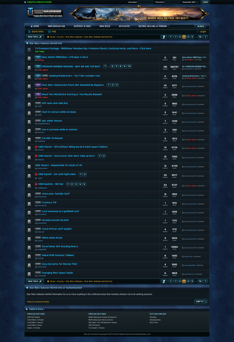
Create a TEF (49, 202)
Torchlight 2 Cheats (96, 328)
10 (129, 66)
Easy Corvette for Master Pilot (59, 264)
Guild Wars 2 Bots (34, 325)
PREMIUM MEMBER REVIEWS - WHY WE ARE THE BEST (71, 66)
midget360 (41, 249)
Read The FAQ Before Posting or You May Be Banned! (72, 94)
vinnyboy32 (191, 86)
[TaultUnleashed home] (46, 12)
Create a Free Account (39, 2)
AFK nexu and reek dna (55, 103)
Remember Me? (191, 2)
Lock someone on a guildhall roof (60, 211)
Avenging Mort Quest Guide (57, 272)
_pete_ (40, 178)
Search (200, 26)
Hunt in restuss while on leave (59, 112)
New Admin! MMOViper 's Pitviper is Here (65, 57)
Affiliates (124, 26)
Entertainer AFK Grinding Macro (60, 246)
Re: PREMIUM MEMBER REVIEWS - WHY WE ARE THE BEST (195, 67)
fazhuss (190, 69)
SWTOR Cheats (33, 317)
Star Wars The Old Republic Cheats (102, 322)
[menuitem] (52, 31)
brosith (40, 258)
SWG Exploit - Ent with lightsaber (57, 174)
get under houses (52, 120)
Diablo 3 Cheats (33, 328)
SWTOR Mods (94, 325)
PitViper (40, 60)
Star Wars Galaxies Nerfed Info (98, 37)
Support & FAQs (82, 26)
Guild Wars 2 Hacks (35, 322)
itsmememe (42, 168)
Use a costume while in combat (59, 129)
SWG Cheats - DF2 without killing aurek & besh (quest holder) (73, 146)
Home (35, 26)
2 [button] (179, 36)
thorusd (40, 132)
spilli (39, 106)
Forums (60, 37)
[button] (164, 37)
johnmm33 (41, 197)
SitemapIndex (155, 320)
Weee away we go (52, 237)
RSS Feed (154, 322)
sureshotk (41, 276)
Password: (167, 2)
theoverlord (191, 157)
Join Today (39, 51)
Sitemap (153, 317)
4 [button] (188, 36)
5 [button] (192, 36)
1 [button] (175, 36)
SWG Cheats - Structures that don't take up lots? (66, 155)
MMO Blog (105, 26)
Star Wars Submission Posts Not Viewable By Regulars (73, 85)
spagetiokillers (43, 124)
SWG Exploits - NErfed (50, 184)
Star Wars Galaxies (74, 37)
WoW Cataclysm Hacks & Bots (100, 320)
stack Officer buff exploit (57, 228)
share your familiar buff (56, 193)
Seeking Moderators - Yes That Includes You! (74, 75)
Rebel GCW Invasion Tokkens (58, 255)
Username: (140, 2)
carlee (40, 241)
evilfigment (42, 188)
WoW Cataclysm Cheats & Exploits (102, 317)
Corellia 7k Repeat (52, 138)
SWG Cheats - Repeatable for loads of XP (58, 165)
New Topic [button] (35, 37)
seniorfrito (41, 267)
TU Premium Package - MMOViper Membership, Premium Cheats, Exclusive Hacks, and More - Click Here (93, 48)
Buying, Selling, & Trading (153, 26)
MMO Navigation (56, 26)
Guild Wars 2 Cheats (35, 320)
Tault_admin (42, 70)
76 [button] (200, 36)
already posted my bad (55, 220)
